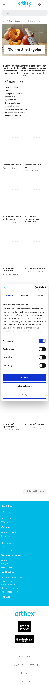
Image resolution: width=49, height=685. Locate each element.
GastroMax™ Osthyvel (35, 424)
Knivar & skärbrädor (13, 87)
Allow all (24, 377)
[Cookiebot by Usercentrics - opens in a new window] (35, 288)
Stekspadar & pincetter (14, 94)
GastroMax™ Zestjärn (35, 268)
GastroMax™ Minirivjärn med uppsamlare (32, 218)
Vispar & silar (10, 97)
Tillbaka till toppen (35, 491)
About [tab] (40, 295)
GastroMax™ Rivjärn (12, 164)
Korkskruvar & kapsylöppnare (17, 109)
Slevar (7, 91)
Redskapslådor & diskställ (15, 113)
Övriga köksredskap (13, 116)
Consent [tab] (9, 295)
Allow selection (24, 386)
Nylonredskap (10, 100)
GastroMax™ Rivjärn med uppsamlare (12, 217)
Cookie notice (24, 681)
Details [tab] (24, 295)
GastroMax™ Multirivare (8, 269)
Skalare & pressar (12, 106)
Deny (24, 395)
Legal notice (24, 656)
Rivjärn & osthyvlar (12, 103)
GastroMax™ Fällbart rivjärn (34, 165)
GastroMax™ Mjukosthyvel (9, 425)
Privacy (24, 673)
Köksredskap (15, 82)
